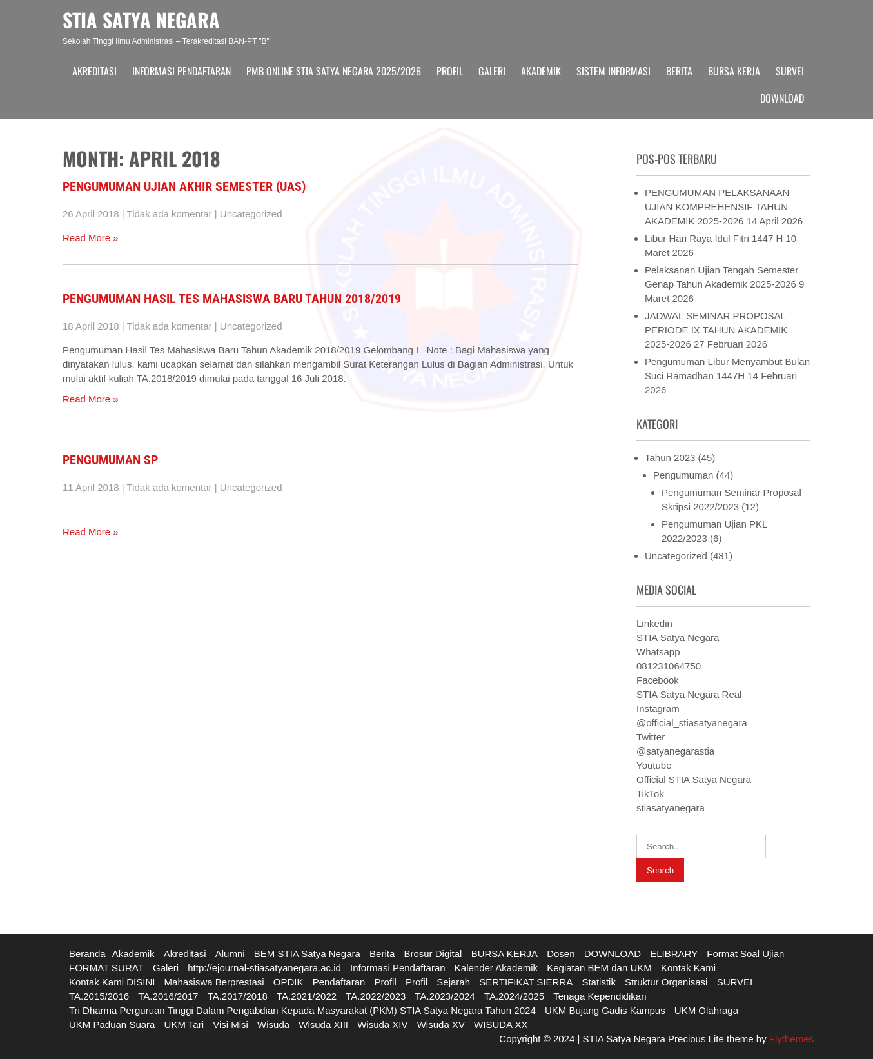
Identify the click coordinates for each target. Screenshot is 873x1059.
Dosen (560, 953)
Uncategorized (251, 213)
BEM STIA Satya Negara (307, 953)
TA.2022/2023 (376, 996)
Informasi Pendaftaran (181, 71)
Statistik (599, 981)
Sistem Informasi (613, 71)
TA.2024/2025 (514, 996)
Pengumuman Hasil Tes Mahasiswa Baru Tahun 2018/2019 (232, 298)
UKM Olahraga (706, 1010)
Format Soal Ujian (745, 953)
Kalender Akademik (496, 967)
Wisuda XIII (323, 1024)
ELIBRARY (674, 953)
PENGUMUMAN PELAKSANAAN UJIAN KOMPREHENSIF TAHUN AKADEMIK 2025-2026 (717, 206)
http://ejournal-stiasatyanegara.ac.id (264, 967)
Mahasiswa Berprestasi (214, 981)
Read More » (91, 237)
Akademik (541, 71)
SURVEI (790, 71)
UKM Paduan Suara (112, 1024)
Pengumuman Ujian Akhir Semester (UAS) (184, 186)
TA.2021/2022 (307, 996)
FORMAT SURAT (106, 967)
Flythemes (790, 1038)
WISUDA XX (500, 1024)
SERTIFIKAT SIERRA (526, 981)
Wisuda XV (441, 1024)
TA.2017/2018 (238, 996)
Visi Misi (230, 1024)
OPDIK (288, 981)
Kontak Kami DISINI (112, 981)
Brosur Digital (433, 953)
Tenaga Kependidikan (599, 996)
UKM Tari (184, 1024)
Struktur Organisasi (666, 981)
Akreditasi (94, 71)
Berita (679, 71)
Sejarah (453, 981)
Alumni (230, 953)
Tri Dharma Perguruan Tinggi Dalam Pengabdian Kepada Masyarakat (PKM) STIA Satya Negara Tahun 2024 (302, 1010)
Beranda (87, 953)
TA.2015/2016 (99, 996)
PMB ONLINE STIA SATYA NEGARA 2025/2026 (333, 71)
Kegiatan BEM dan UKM (599, 967)
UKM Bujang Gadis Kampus (605, 1010)
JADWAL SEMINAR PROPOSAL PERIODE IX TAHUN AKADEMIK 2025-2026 (716, 330)
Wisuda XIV (382, 1024)
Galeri (491, 71)
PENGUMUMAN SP (110, 460)
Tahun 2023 (670, 457)
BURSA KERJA (734, 71)
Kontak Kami (688, 967)
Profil (449, 71)
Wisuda (273, 1024)
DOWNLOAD (782, 98)
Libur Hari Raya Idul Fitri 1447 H (714, 238)
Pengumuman (683, 475)
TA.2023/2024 (445, 996)
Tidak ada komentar (169, 213)
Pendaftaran (339, 981)
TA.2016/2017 (168, 996)
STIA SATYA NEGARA (141, 19)
